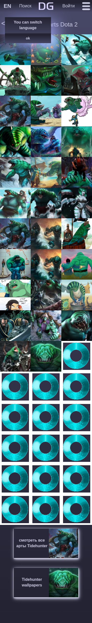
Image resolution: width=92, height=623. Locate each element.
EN (7, 6)
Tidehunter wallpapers (32, 582)
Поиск (25, 5)
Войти (68, 5)
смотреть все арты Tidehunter (32, 543)
